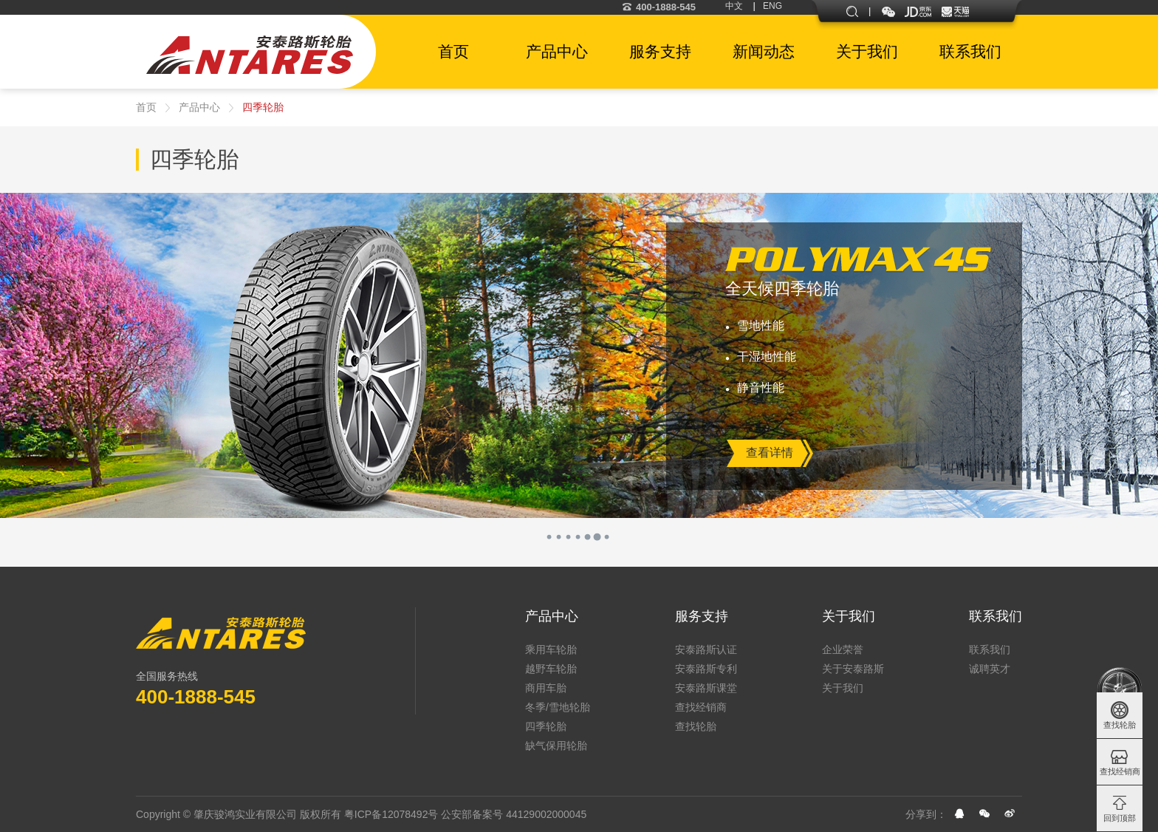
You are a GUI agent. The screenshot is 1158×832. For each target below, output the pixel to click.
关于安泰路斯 (853, 669)
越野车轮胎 (551, 669)
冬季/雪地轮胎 (557, 707)
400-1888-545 (659, 7)
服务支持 (701, 616)
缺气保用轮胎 (556, 745)
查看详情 (769, 452)
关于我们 (848, 616)
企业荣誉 (842, 649)
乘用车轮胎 (551, 649)
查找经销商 (701, 707)
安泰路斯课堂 (706, 688)
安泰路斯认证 (706, 649)
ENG (772, 6)
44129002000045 (546, 814)
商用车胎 (545, 688)
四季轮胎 (263, 107)
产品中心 (199, 107)
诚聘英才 (989, 669)
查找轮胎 (695, 726)
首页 (146, 107)
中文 (734, 6)
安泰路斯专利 (706, 669)
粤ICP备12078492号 (391, 814)
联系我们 (995, 616)
